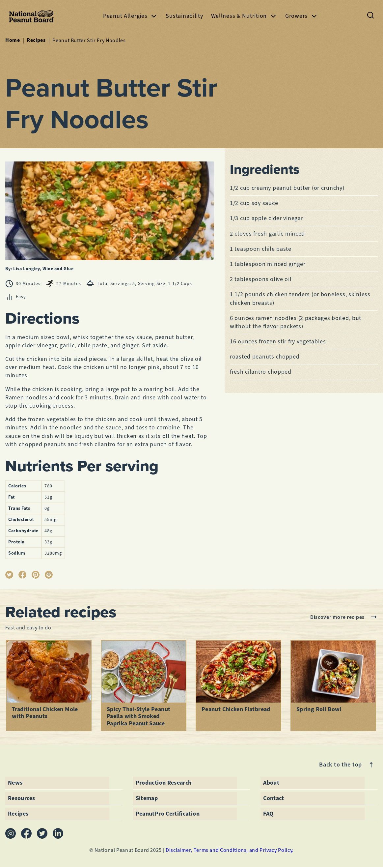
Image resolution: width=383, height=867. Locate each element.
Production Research (164, 783)
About (271, 783)
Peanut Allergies (130, 16)
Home (12, 40)
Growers (301, 16)
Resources (21, 798)
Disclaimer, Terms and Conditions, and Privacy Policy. (230, 849)
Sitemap (147, 798)
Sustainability (184, 16)
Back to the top (347, 765)
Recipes (36, 40)
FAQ (268, 813)
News (15, 783)
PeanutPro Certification (168, 813)
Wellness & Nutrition (244, 16)
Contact (273, 798)
